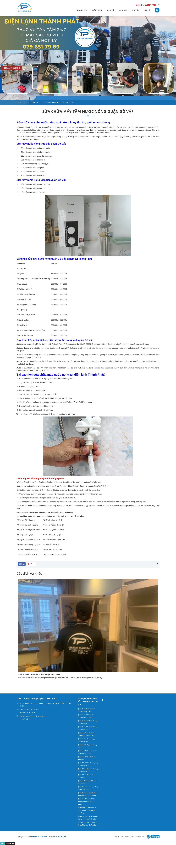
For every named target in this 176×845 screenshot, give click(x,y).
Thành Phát (27, 137)
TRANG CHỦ (82, 10)
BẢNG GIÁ (122, 10)
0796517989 (150, 5)
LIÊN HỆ (147, 10)
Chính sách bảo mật (137, 837)
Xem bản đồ (24, 719)
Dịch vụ (35, 102)
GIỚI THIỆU (97, 10)
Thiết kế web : (53, 836)
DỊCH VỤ (110, 10)
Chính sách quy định (122, 837)
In (157, 563)
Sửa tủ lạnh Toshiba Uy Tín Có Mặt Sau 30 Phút (39, 674)
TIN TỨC (135, 10)
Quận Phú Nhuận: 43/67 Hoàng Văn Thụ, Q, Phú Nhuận (86, 801)
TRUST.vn (62, 836)
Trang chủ (22, 102)
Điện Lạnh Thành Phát (58, 344)
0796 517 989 (91, 344)
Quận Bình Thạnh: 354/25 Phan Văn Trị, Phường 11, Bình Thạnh (87, 810)
